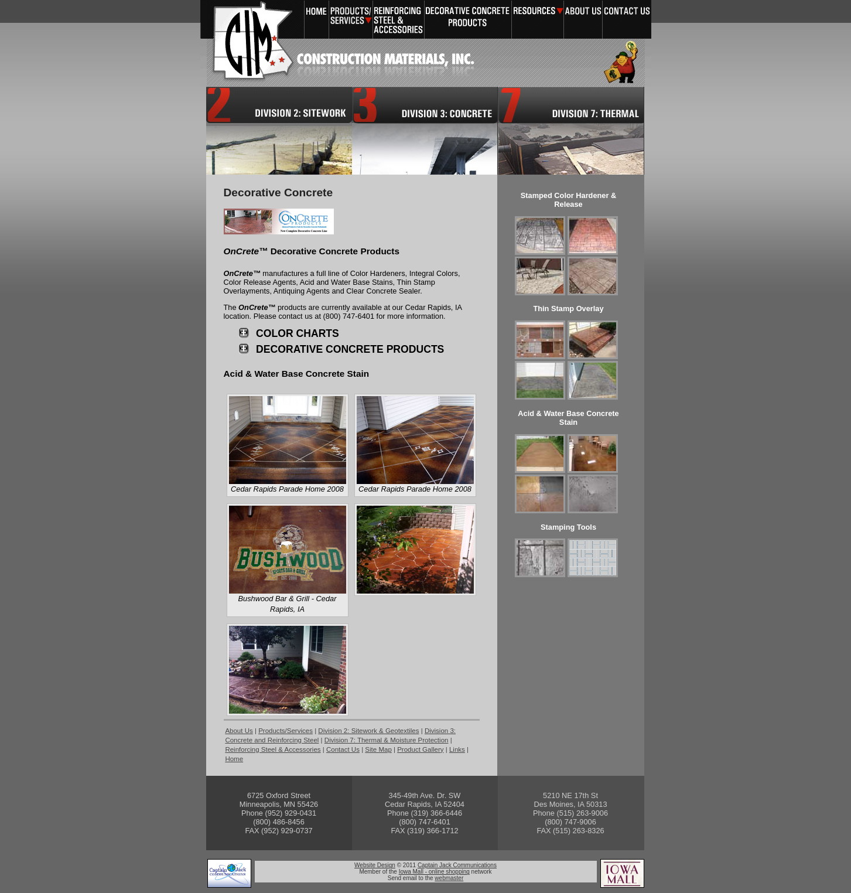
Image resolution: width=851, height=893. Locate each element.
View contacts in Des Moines (571, 814)
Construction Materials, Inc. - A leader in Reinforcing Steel (244, 44)
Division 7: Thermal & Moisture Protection (571, 131)
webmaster (449, 878)
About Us (583, 20)
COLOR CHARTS (297, 333)
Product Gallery (420, 749)
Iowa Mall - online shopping (434, 871)
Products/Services (350, 20)
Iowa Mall (622, 873)
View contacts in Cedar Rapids (425, 814)
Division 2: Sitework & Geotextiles (368, 730)
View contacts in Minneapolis (279, 814)
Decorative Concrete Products (468, 20)
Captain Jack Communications (229, 873)
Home (317, 20)
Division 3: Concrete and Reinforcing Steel (425, 131)
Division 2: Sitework (279, 131)
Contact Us (627, 20)
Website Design (374, 865)
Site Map (378, 749)
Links (457, 749)
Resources (537, 20)
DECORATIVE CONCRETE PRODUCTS (350, 349)
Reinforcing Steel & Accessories (398, 20)
